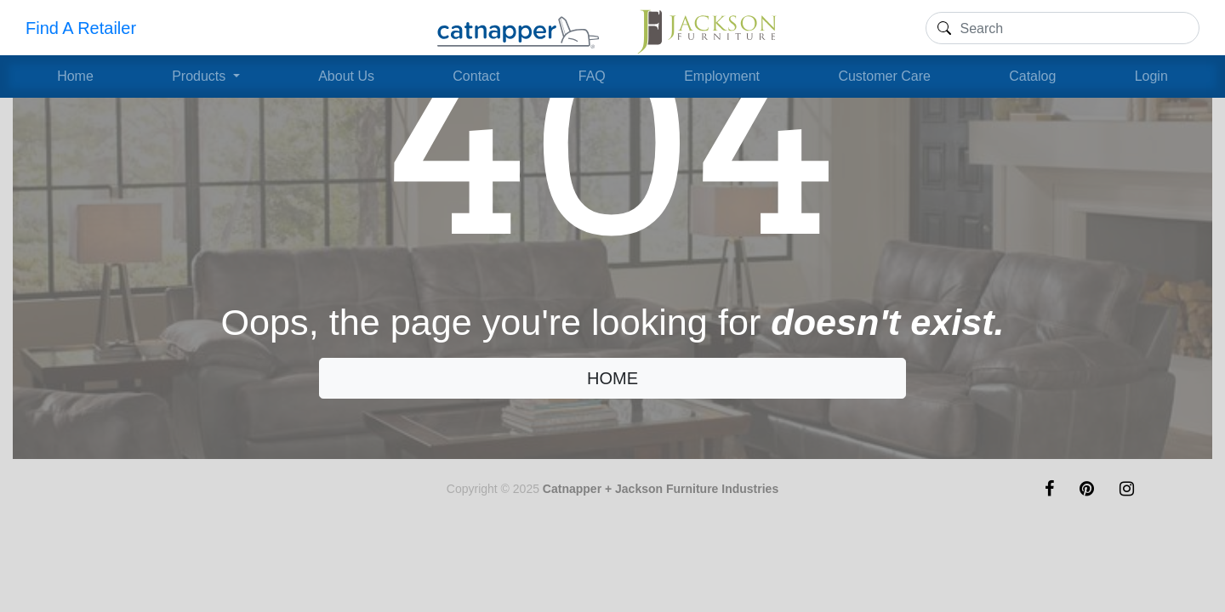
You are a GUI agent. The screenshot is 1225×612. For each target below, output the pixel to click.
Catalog (1032, 76)
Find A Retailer (81, 28)
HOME (612, 378)
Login (1151, 76)
